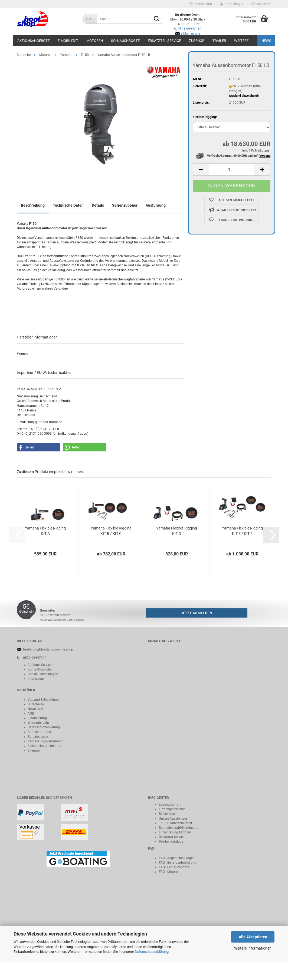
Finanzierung (37, 718)
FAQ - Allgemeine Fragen (177, 858)
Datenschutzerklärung (152, 952)
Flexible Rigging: (205, 117)
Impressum (36, 679)
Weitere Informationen (252, 948)
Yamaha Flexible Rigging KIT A (45, 531)
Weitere (241, 41)
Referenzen (167, 814)
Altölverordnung (39, 732)
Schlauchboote (125, 41)
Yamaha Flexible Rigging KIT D (176, 531)
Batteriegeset (37, 737)
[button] (200, 4)
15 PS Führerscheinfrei (175, 823)
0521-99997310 (189, 29)
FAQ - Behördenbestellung (177, 862)
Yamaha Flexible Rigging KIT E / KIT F (242, 531)
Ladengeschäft (170, 804)
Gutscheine (36, 704)
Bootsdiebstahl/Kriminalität (179, 828)
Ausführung (156, 205)
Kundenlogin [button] (231, 4)
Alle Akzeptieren (253, 937)
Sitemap (34, 750)
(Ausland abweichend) (244, 96)
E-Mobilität (68, 41)
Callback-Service (39, 665)
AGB (31, 713)
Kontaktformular (40, 669)
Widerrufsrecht (38, 723)
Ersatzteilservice (164, 41)
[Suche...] (90, 19)
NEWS (266, 41)
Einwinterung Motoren (175, 832)
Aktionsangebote (33, 41)
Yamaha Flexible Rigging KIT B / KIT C (111, 531)
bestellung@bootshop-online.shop (48, 649)
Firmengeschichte (172, 809)
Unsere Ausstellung (173, 818)
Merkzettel (261, 4)
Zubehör (196, 41)
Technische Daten (68, 205)
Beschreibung (33, 205)
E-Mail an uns (190, 33)
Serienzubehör (125, 205)
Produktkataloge (171, 841)
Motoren (94, 41)
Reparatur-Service (171, 837)
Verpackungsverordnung (46, 741)
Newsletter (35, 709)
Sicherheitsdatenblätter (44, 746)
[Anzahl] (231, 169)
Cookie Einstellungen (43, 674)
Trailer (219, 41)
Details (98, 205)
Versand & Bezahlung (43, 700)
